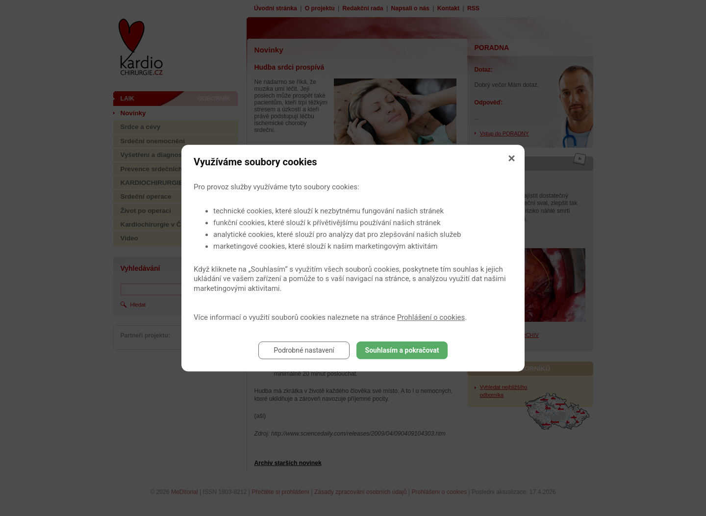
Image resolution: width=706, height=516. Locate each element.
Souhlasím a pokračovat (402, 350)
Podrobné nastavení (304, 350)
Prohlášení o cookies (431, 317)
